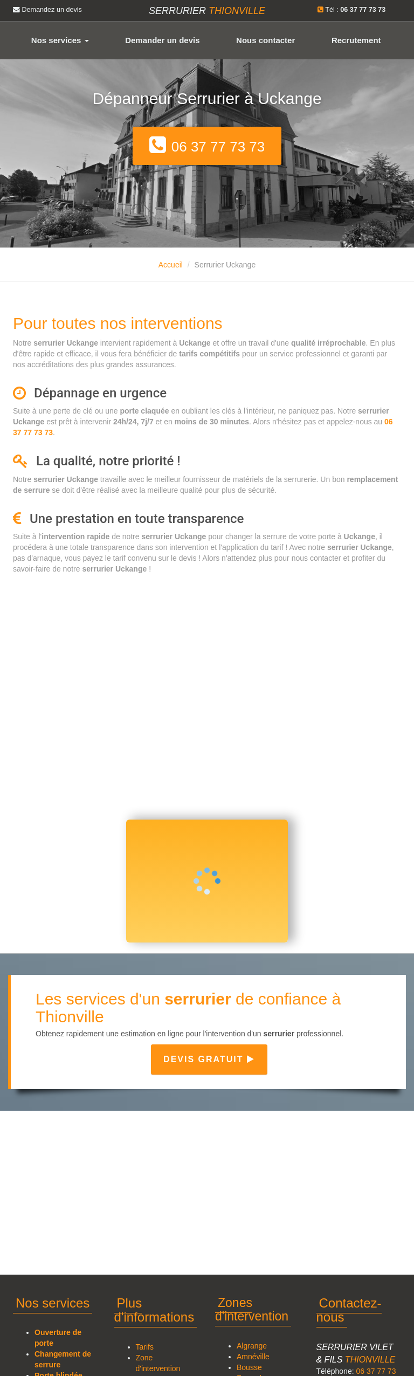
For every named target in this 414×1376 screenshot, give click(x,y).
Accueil (170, 264)
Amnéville (253, 1356)
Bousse (249, 1367)
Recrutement (356, 40)
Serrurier (207, 10)
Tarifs (145, 1347)
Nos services (60, 40)
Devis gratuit (209, 1059)
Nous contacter (265, 40)
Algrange (252, 1345)
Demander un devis (162, 40)
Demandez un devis (47, 9)
